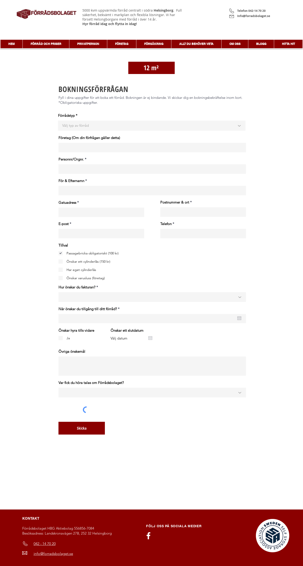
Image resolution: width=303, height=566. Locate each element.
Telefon (166, 224)
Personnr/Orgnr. (71, 159)
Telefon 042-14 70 (249, 11)
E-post (63, 224)
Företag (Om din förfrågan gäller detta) (89, 137)
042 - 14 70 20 (45, 543)
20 (264, 11)
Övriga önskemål (71, 351)
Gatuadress (67, 202)
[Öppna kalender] (239, 318)
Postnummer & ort (174, 202)
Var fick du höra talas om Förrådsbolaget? (91, 382)
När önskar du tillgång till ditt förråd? (89, 309)
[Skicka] (81, 428)
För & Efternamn (71, 181)
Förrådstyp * (67, 115)
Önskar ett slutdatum (127, 330)
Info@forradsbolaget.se (254, 16)
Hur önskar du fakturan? (76, 287)
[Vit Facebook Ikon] (148, 535)
